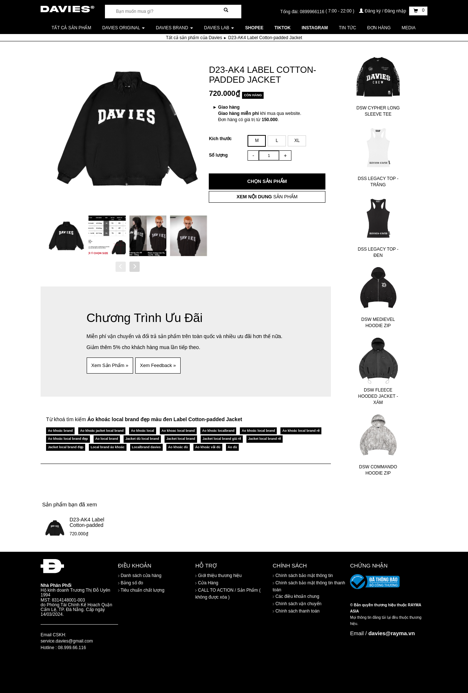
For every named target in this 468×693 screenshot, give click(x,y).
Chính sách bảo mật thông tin (303, 575)
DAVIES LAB (219, 27)
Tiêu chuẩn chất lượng (141, 590)
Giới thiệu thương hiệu (218, 575)
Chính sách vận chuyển (297, 604)
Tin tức (347, 27)
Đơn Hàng (378, 27)
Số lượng (218, 155)
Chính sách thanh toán (296, 611)
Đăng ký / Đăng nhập (383, 11)
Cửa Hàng (206, 583)
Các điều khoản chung (296, 596)
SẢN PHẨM (267, 196)
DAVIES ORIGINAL (123, 27)
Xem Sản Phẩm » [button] (109, 365)
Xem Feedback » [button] (158, 365)
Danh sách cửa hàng (140, 575)
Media (409, 27)
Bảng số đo (130, 583)
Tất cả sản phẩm (71, 27)
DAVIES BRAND (174, 27)
